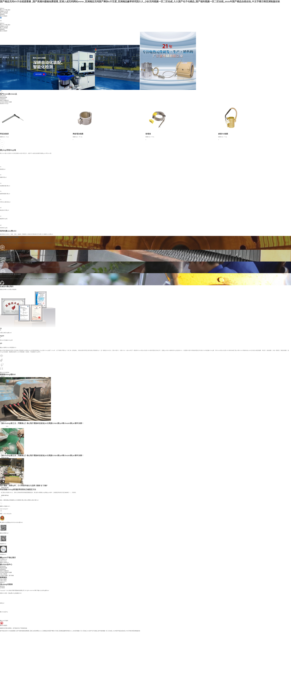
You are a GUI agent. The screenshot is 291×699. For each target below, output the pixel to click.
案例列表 (2, 586)
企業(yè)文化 (3, 561)
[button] (0, 90)
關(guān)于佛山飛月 (5, 10)
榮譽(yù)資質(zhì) (4, 562)
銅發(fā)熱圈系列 (4, 571)
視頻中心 (2, 582)
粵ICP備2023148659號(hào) (42, 590)
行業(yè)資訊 (3, 581)
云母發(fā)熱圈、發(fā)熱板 (7, 575)
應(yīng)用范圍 (4, 13)
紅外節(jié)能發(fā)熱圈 (6, 572)
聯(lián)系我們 (3, 16)
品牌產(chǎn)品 (4, 11)
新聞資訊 (2, 14)
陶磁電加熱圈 (3, 568)
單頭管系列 (3, 566)
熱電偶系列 (3, 569)
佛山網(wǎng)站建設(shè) (14, 593)
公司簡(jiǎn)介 (3, 559)
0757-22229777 (4, 509)
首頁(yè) (2, 8)
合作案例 (2, 587)
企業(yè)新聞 (3, 579)
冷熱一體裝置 (3, 574)
